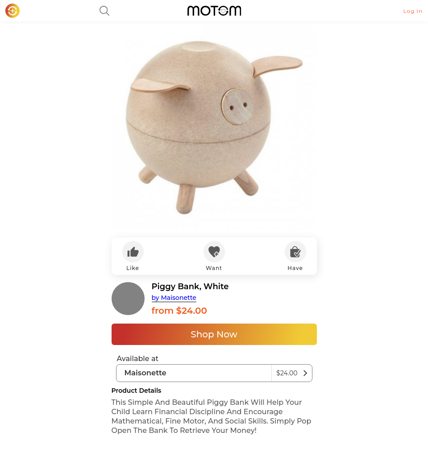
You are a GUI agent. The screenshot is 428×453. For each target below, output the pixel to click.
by (174, 298)
